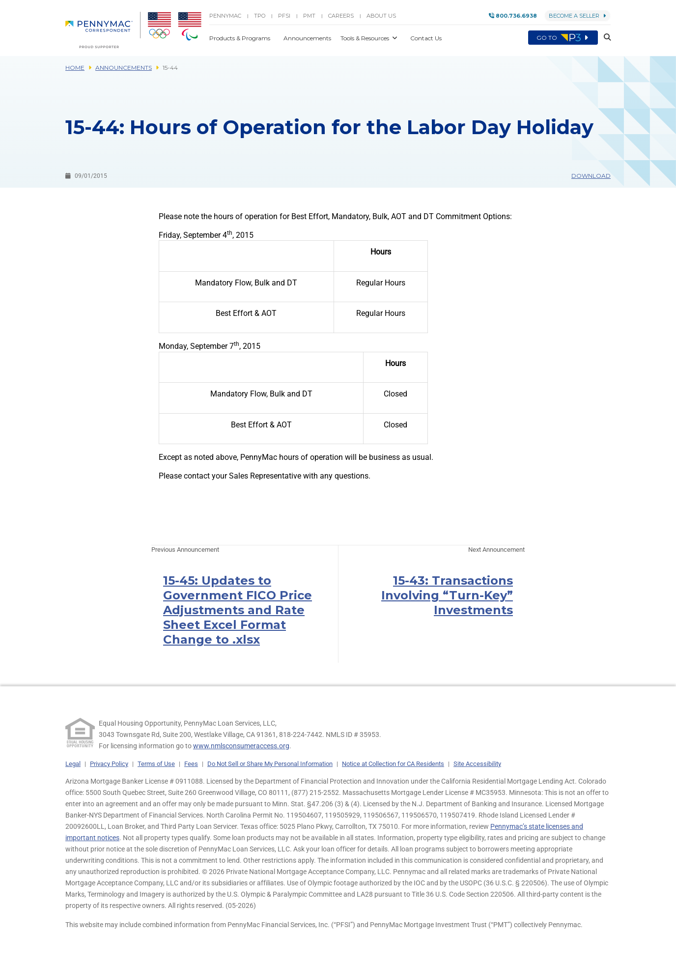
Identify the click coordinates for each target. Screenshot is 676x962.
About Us (381, 15)
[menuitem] (103, 30)
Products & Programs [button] (240, 38)
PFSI (284, 15)
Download (591, 175)
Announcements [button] (308, 38)
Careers (341, 15)
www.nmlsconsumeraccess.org (241, 746)
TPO (259, 15)
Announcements (123, 67)
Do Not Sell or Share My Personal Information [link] (270, 763)
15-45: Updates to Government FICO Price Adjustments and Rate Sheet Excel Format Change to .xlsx (237, 610)
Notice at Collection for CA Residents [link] (393, 763)
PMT (309, 15)
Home (74, 67)
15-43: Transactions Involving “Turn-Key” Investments (447, 595)
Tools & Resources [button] (365, 38)
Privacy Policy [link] (109, 763)
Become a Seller (577, 15)
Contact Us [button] (426, 38)
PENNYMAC (225, 15)
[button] (604, 37)
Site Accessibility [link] (477, 763)
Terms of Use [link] (156, 763)
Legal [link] (73, 763)
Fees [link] (191, 763)
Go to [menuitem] (563, 38)
